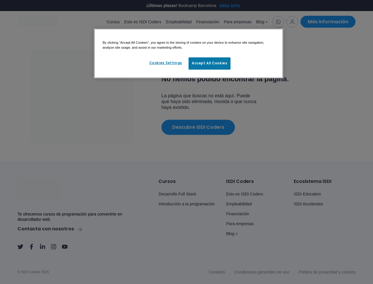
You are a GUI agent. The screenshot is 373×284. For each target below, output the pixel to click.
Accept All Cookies (209, 63)
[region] (188, 54)
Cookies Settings (165, 63)
